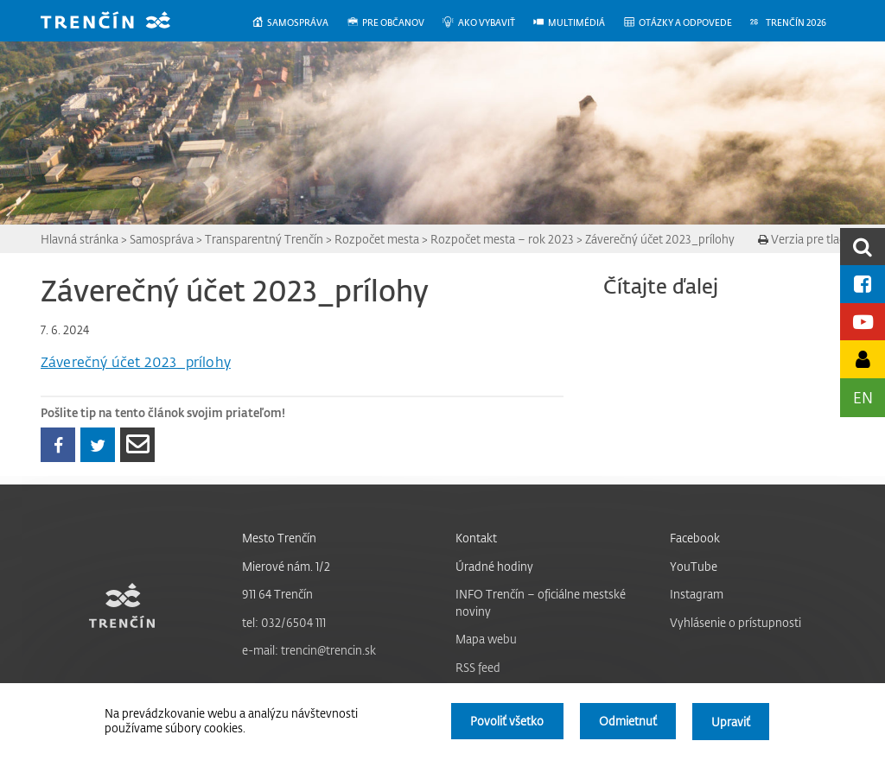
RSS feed (477, 667)
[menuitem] (298, 22)
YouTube (693, 566)
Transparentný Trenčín (264, 238)
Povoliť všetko (505, 721)
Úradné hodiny (494, 566)
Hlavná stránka (79, 238)
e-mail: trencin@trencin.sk (309, 650)
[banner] (118, 22)
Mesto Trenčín (279, 537)
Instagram (696, 593)
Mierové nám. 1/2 (286, 566)
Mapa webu (486, 638)
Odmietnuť (627, 721)
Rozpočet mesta (376, 238)
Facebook (695, 537)
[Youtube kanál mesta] (862, 321)
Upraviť (730, 721)
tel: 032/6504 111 (284, 622)
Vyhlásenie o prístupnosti (735, 622)
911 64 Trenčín (277, 593)
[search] (862, 246)
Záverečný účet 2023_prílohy (660, 238)
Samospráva (162, 238)
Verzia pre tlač (801, 238)
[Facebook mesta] (862, 283)
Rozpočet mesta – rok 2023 (502, 238)
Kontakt (476, 537)
